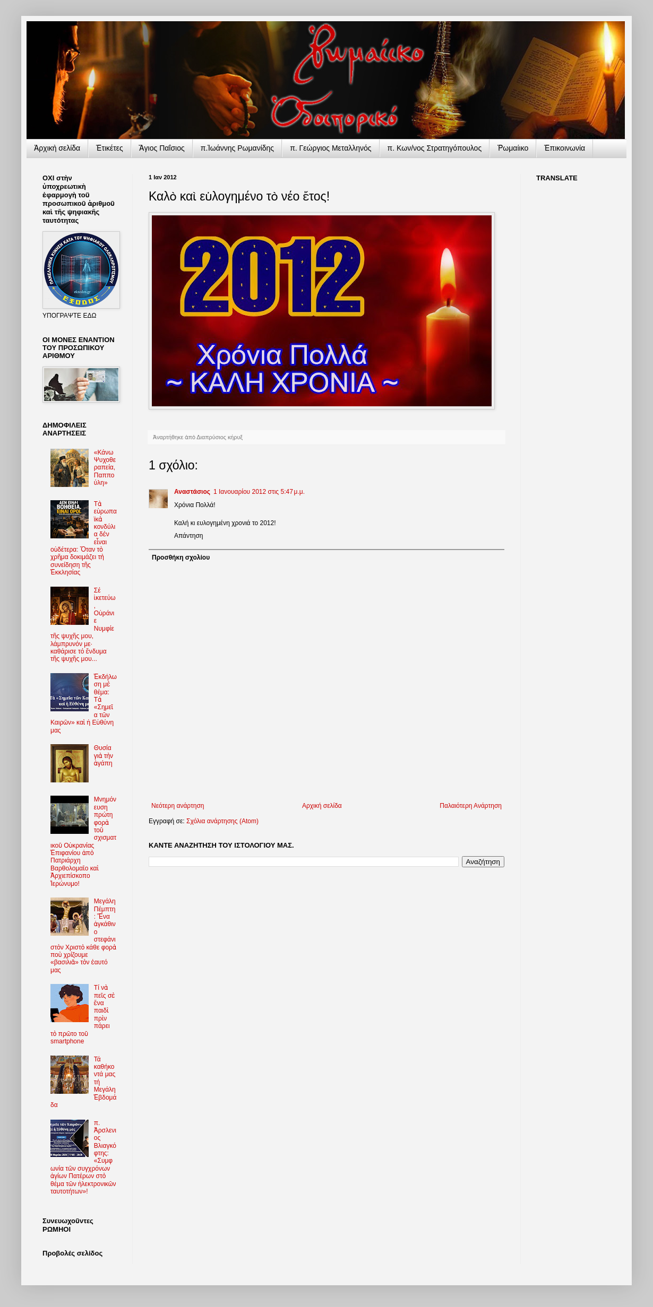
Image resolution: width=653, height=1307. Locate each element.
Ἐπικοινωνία (564, 148)
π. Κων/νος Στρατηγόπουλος (435, 148)
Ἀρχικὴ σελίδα (57, 148)
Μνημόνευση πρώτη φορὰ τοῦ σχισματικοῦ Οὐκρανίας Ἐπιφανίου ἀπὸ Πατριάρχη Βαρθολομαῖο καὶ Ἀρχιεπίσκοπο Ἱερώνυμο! (83, 841)
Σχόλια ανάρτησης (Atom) (222, 821)
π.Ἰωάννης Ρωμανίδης (237, 148)
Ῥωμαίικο (512, 148)
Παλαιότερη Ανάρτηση (471, 805)
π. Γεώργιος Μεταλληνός (330, 148)
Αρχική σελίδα (322, 805)
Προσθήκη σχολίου (181, 557)
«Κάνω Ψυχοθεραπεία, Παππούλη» (105, 468)
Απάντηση (188, 535)
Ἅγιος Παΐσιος (162, 148)
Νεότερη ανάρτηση (177, 805)
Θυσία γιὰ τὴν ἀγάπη (103, 755)
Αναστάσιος (192, 491)
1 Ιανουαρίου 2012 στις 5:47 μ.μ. (259, 491)
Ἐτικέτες (109, 148)
